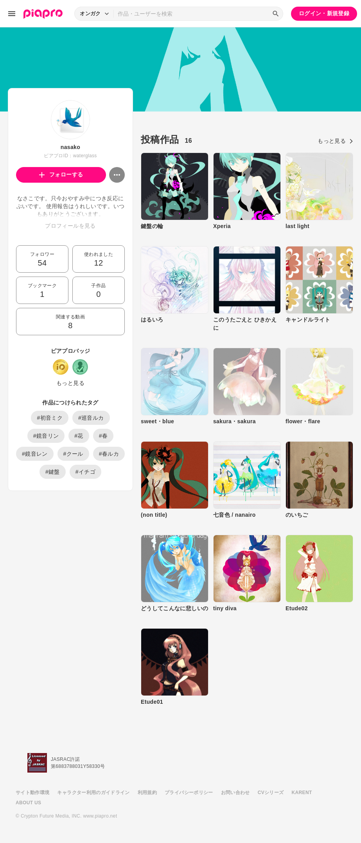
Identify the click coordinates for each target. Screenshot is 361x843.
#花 (78, 436)
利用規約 (147, 792)
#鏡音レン (35, 454)
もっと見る (70, 383)
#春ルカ (109, 454)
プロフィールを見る (70, 226)
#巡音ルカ (91, 418)
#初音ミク (50, 418)
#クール (73, 454)
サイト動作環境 (32, 792)
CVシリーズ (271, 792)
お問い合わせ (235, 792)
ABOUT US (28, 802)
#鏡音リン (46, 436)
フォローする (61, 174)
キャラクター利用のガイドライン (93, 792)
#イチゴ (85, 472)
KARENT (302, 792)
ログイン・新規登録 (324, 13)
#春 (103, 436)
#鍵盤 (52, 472)
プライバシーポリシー (189, 792)
